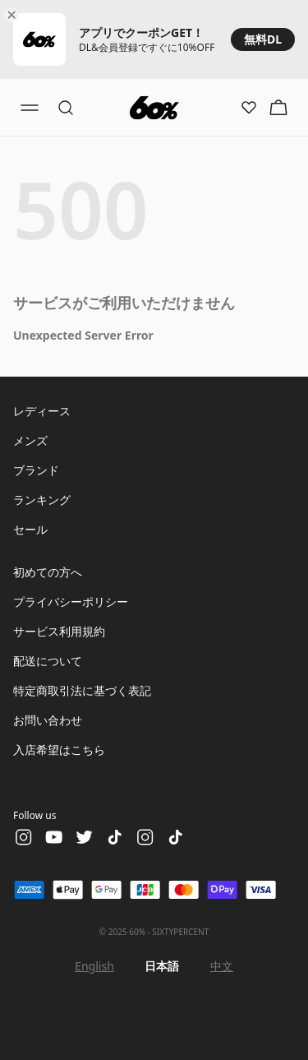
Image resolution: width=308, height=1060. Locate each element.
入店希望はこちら (59, 749)
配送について (47, 661)
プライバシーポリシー (70, 601)
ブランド (36, 470)
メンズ (30, 440)
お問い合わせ (47, 720)
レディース (42, 411)
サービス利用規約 (59, 631)
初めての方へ (47, 572)
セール (30, 529)
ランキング (42, 499)
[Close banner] (15, 15)
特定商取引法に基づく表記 (82, 690)
